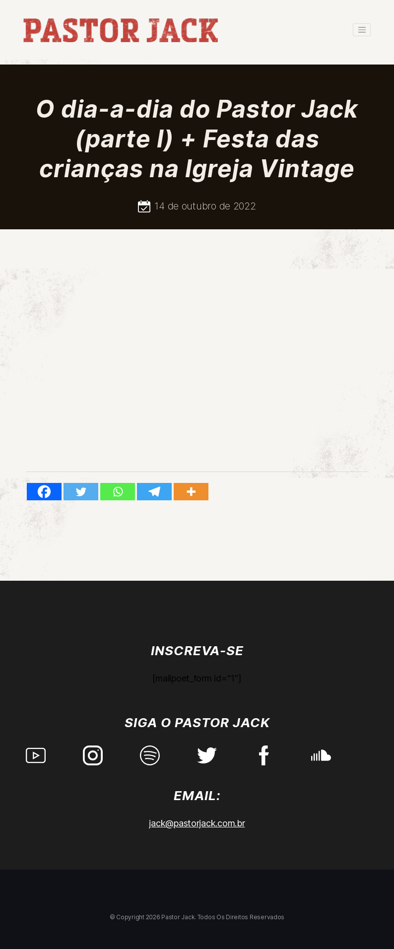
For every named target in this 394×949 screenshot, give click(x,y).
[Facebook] (44, 491)
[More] (191, 491)
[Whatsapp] (117, 491)
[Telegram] (154, 491)
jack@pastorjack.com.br (197, 823)
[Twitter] (81, 491)
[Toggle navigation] (362, 29)
